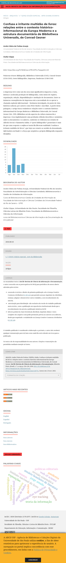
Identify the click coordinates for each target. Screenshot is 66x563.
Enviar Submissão (12, 454)
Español (6, 419)
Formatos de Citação (16, 375)
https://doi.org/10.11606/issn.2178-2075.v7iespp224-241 (28, 70)
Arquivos (14, 16)
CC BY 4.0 (27, 295)
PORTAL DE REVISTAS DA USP (11, 3)
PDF (8, 229)
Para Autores (7, 441)
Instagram (55, 517)
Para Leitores (8, 438)
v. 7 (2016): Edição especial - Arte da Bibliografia (39, 16)
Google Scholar (44, 517)
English (6, 416)
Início (5, 16)
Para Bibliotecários (9, 444)
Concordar (33, 560)
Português (7, 423)
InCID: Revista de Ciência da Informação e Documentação (33, 6)
